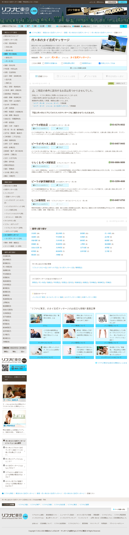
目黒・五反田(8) (9, 72)
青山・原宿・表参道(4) (11, 87)
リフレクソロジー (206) (14, 228)
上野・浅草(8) (8, 108)
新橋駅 (33, 244)
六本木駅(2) (7, 285)
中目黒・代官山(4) (10, 69)
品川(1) (70, 282)
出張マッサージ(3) (10, 40)
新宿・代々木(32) (10, 54)
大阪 (21, 26)
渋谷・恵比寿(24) (10, 43)
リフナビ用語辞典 (120, 515)
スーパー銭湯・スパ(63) (12, 246)
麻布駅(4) (6, 288)
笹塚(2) (108, 282)
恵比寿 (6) (9, 50)
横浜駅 (33, 255)
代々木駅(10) (7, 267)
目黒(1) (64, 282)
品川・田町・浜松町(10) (12, 76)
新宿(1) (34, 282)
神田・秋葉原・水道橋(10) (13, 112)
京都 (34, 26)
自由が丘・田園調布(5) (11, 119)
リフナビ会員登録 (60, 523)
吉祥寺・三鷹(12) (10, 154)
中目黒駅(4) (7, 274)
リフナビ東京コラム (63, 26)
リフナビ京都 (47, 505)
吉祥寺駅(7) (7, 331)
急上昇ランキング (51, 518)
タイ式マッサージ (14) (13, 238)
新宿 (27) (8, 58)
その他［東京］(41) (10, 172)
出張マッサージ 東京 (89, 297)
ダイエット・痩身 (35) (13, 217)
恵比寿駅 (59, 233)
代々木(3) (42, 282)
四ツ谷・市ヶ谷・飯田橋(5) (13, 130)
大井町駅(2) (7, 313)
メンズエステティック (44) (15, 206)
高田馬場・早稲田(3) (11, 94)
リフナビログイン (74, 523)
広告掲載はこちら (106, 518)
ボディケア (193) (11, 231)
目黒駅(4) (6, 277)
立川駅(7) (6, 334)
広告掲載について (46, 523)
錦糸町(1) (101, 282)
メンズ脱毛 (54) (11, 210)
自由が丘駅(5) (8, 310)
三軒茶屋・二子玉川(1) (11, 137)
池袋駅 (33, 237)
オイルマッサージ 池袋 (55, 297)
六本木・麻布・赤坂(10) (12, 90)
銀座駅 (107, 240)
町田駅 (33, 251)
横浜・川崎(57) (9, 176)
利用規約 (104, 523)
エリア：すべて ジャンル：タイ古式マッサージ (50, 106)
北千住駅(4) (7, 317)
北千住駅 (83, 248)
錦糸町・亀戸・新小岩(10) (13, 151)
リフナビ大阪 (23, 505)
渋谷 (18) (8, 47)
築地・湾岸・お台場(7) (11, 101)
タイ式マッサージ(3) (67, 267)
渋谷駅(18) (6, 256)
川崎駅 (58, 255)
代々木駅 (108, 233)
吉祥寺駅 (83, 251)
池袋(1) (49, 282)
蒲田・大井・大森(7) (11, 126)
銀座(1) (85, 282)
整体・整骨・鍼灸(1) (11, 243)
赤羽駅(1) (6, 320)
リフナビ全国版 (8, 504)
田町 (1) (8, 83)
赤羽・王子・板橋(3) (11, 144)
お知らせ (35, 523)
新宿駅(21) (6, 263)
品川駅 (107, 237)
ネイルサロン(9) (9, 221)
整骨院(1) (79, 267)
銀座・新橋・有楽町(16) (12, 97)
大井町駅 (59, 248)
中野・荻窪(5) (8, 122)
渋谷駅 (33, 233)
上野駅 (82, 244)
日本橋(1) (93, 282)
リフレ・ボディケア (11, 224)
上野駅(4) (6, 302)
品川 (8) (8, 79)
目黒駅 (82, 237)
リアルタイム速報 (38, 515)
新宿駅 (82, 233)
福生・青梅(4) (8, 169)
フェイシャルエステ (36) (14, 213)
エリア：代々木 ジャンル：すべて (46, 103)
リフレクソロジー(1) (39, 267)
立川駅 (107, 251)
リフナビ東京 (72, 505)
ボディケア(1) (53, 267)
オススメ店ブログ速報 (84, 515)
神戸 (27, 26)
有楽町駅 (59, 244)
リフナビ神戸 (35, 505)
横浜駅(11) (6, 338)
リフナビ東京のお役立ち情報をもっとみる (111, 363)
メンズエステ (8, 193)
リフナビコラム (107, 515)
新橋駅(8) (6, 295)
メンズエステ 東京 (38, 297)
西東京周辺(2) (8, 165)
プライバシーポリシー (117, 523)
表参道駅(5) (7, 281)
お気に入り (85, 26)
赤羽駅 (107, 248)
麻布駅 (82, 240)
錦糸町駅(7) (7, 327)
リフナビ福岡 (84, 505)
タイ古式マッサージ (11, 235)
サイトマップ (94, 523)
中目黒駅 (59, 237)
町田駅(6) (6, 324)
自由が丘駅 (35, 248)
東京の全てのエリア (11, 36)
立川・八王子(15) (10, 158)
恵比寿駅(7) (7, 260)
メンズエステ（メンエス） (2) (14, 201)
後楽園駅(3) (7, 306)
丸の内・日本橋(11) (10, 104)
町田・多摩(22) (9, 147)
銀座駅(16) (6, 292)
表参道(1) (78, 282)
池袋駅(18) (6, 270)
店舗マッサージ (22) (12, 197)
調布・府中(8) (8, 162)
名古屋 (41, 26)
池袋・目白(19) (9, 65)
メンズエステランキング (68, 518)
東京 (49, 26)
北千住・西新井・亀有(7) (12, 133)
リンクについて (83, 518)
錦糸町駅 (59, 251)
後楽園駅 (108, 244)
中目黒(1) (57, 282)
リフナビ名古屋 (59, 505)
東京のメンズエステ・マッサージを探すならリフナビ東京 (65, 531)
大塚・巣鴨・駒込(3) (11, 115)
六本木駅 (59, 240)
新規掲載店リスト (51, 515)
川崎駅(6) (6, 342)
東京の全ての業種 (10, 186)
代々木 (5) (9, 61)
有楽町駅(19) (7, 299)
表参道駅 (34, 240)
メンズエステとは (38, 518)
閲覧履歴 (76, 26)
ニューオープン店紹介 (67, 515)
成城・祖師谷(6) (9, 140)
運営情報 (85, 523)
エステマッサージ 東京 (72, 297)
